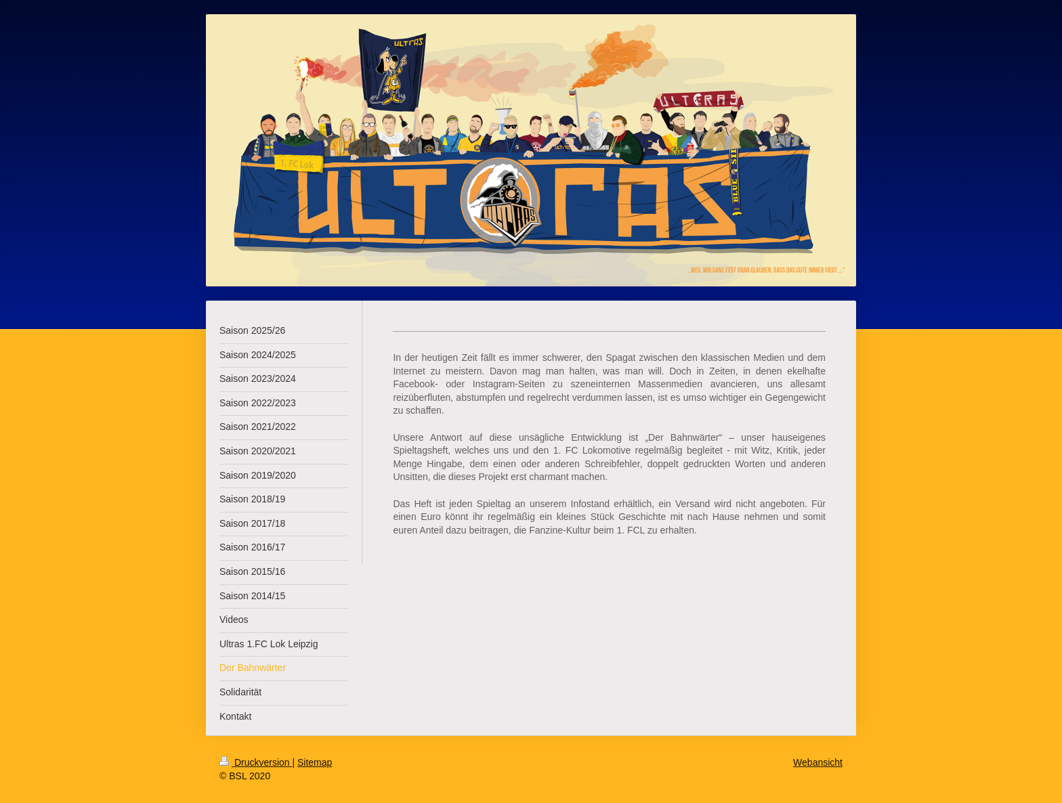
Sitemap (314, 762)
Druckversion (255, 762)
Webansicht (818, 762)
